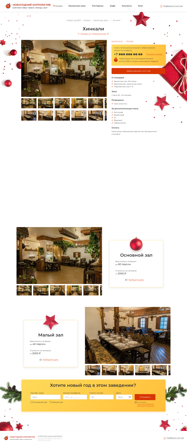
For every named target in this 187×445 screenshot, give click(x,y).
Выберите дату (136, 280)
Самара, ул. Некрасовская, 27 (94, 34)
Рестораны (97, 6)
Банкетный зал (117, 41)
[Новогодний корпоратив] (27, 6)
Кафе (112, 6)
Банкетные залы (77, 6)
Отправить (145, 397)
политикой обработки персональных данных (145, 405)
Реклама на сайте (44, 440)
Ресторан (130, 41)
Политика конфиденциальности (50, 438)
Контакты (127, 6)
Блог (140, 6)
